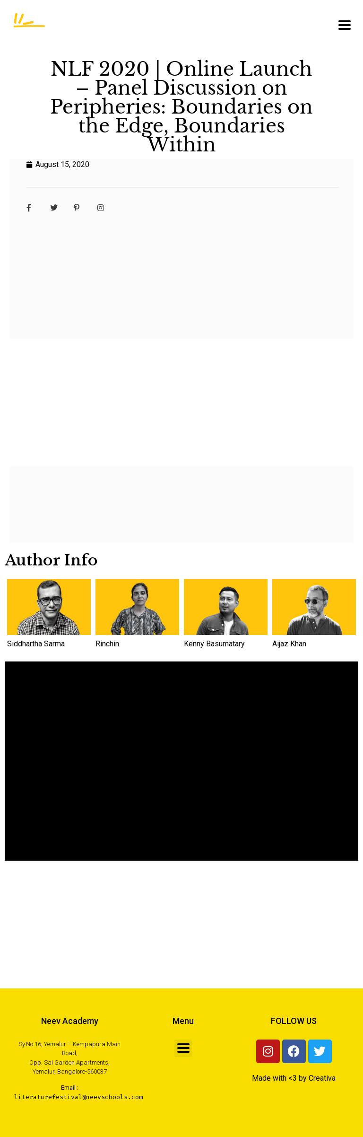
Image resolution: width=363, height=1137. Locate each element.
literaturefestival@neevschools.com (78, 1097)
